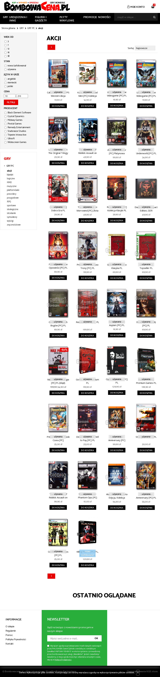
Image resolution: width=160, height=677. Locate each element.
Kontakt (10, 643)
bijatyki (10, 175)
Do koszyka (58, 105)
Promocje (90, 17)
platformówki (13, 190)
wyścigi (10, 221)
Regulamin (11, 630)
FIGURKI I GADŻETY (41, 19)
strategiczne (12, 209)
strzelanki (11, 213)
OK (96, 638)
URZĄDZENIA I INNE (18, 19)
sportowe (11, 205)
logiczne (11, 178)
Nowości (104, 17)
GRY (5, 17)
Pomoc (9, 635)
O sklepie (10, 626)
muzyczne (11, 186)
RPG (9, 202)
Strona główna (8, 28)
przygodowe (13, 198)
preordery (11, 194)
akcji (9, 171)
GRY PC (31, 28)
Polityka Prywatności (16, 639)
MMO (9, 182)
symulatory (12, 217)
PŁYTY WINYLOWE (66, 19)
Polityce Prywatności (63, 659)
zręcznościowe (14, 225)
